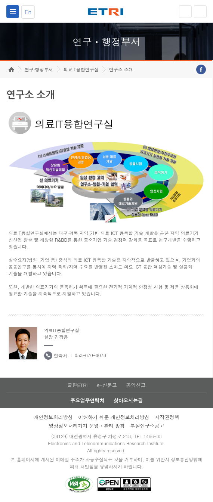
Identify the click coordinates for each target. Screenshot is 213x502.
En (28, 12)
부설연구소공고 (147, 425)
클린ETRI (77, 384)
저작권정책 (167, 417)
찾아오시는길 (128, 400)
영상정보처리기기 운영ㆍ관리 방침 (87, 425)
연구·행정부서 (39, 69)
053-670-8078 (90, 355)
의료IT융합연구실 (81, 69)
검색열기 (200, 11)
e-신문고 (107, 384)
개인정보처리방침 (53, 417)
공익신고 (136, 384)
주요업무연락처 (87, 400)
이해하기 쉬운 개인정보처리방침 (113, 417)
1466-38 (152, 436)
